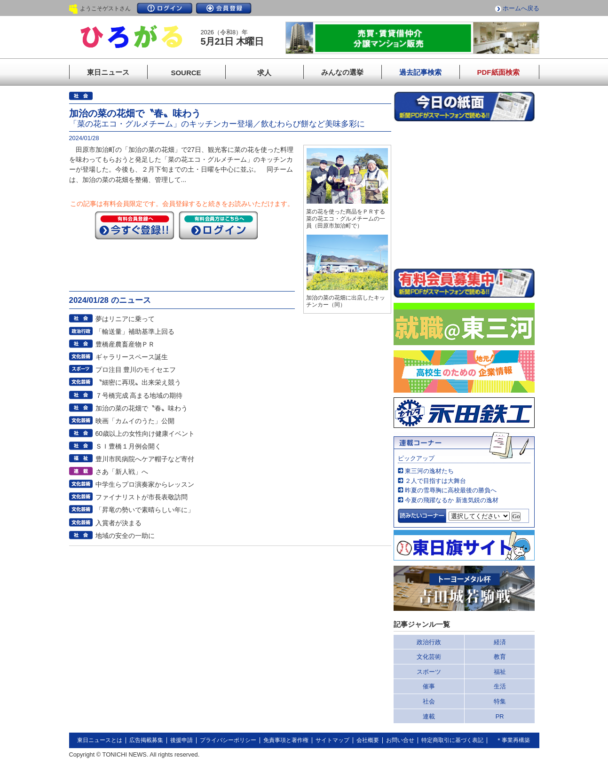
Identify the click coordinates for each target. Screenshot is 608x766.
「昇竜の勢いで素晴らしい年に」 (144, 509)
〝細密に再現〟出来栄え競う (138, 382)
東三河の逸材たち (429, 470)
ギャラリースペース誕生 (131, 357)
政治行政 (429, 642)
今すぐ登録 (134, 225)
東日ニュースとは (99, 740)
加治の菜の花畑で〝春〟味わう (141, 408)
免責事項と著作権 (285, 740)
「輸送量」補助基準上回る (134, 331)
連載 (429, 716)
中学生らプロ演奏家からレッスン (144, 484)
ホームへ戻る (521, 8)
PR (500, 716)
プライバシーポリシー (228, 740)
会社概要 (367, 740)
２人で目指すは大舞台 (435, 480)
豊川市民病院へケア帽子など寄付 (144, 459)
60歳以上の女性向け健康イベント (145, 433)
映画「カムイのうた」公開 (134, 421)
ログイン (164, 8)
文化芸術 (429, 656)
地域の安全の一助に (125, 535)
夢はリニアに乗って (125, 319)
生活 (500, 686)
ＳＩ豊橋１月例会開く (128, 446)
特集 (500, 701)
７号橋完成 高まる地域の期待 (139, 395)
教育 (500, 656)
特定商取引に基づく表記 (452, 740)
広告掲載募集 (146, 740)
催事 (429, 686)
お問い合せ (400, 740)
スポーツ (429, 671)
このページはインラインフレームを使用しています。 (464, 195)
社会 (429, 701)
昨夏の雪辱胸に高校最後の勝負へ (451, 490)
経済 (500, 642)
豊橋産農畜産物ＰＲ (125, 344)
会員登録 (224, 8)
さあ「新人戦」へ (121, 471)
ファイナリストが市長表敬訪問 (141, 497)
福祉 (500, 671)
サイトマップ (332, 740)
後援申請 (181, 740)
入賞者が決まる (118, 523)
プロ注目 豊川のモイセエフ (135, 369)
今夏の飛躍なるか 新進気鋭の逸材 (451, 500)
